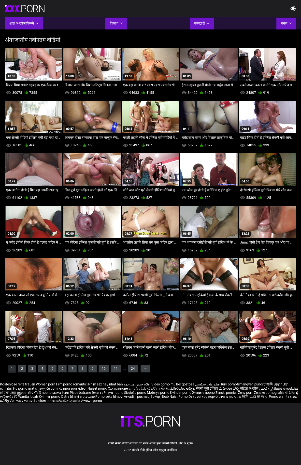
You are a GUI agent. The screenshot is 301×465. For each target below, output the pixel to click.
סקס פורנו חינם (229, 396)
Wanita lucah (28, 396)
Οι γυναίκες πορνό (203, 396)
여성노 (290, 393)
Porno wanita (279, 396)
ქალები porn (48, 388)
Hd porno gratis (25, 388)
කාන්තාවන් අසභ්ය (66, 401)
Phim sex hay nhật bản (105, 384)
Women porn (46, 384)
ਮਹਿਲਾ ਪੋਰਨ (8, 393)
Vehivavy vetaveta (24, 401)
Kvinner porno (50, 396)
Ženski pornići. (226, 393)
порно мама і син (55, 393)
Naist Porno (179, 396)
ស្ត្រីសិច (22, 393)
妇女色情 (34, 393)
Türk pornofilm (231, 384)
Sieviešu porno (135, 393)
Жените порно (203, 393)
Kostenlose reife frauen (17, 384)
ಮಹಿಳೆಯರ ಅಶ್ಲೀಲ (182, 388)
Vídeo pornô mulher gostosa (172, 384)
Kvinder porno (181, 393)
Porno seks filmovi (109, 396)
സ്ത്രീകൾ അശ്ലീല (283, 388)
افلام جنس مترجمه (137, 384)
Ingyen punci (253, 384)
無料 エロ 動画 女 (255, 396)
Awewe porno (91, 401)
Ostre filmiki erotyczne (78, 396)
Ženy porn (246, 393)
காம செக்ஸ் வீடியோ (144, 388)
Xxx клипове (118, 388)
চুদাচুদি (268, 384)
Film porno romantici (71, 384)
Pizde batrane (80, 393)
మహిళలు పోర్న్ (229, 388)
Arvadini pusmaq (137, 396)
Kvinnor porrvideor (72, 388)
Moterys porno (158, 393)
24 (133, 368)
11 (116, 368)
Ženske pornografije (269, 393)
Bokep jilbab (159, 396)
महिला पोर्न (45, 401)
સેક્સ (165, 388)
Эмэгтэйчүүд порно (108, 393)
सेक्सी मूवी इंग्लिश (207, 388)
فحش (263, 388)
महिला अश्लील (249, 388)
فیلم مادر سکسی (207, 384)
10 (104, 368)
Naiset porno (97, 388)
